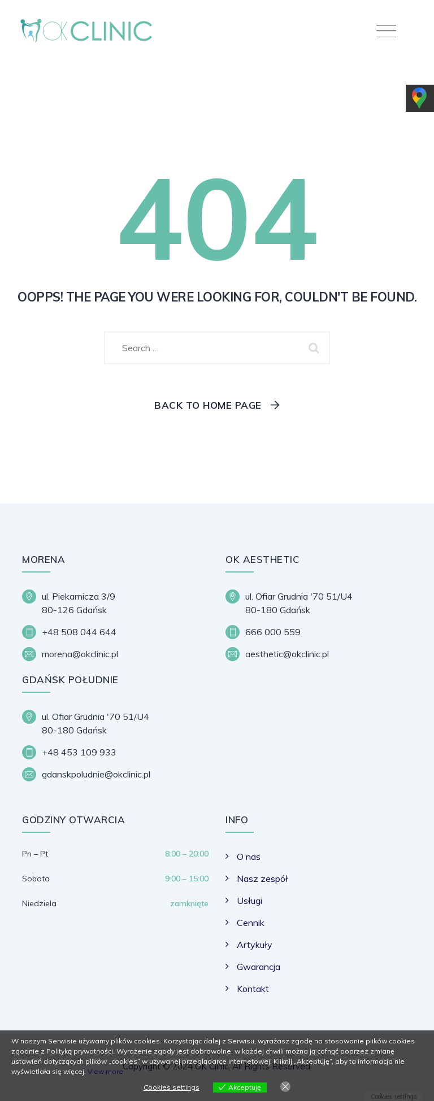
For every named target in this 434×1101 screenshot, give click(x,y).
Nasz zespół (262, 878)
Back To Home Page (208, 405)
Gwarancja (258, 966)
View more (105, 1071)
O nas (249, 856)
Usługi (249, 900)
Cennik (250, 922)
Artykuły (254, 944)
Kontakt (253, 988)
